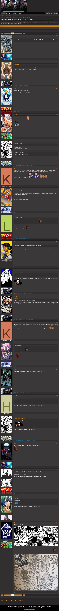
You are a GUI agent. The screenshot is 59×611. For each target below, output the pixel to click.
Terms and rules (46, 604)
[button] (10, 13)
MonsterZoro (7, 540)
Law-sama (7, 232)
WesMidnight (7, 79)
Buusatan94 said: (18, 243)
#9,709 (57, 241)
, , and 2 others (23, 138)
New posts (2, 15)
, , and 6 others (24, 185)
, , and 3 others (23, 85)
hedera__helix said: (18, 150)
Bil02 (7, 487)
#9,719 (57, 496)
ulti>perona (50, 22)
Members (20, 13)
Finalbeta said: (17, 64)
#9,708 (57, 215)
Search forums (7, 15)
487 (15, 33)
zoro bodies (5, 23)
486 (12, 33)
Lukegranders (7, 387)
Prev (2, 33)
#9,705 (57, 141)
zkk (1, 23)
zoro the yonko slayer (17, 23)
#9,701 (57, 35)
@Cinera (16, 399)
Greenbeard (7, 206)
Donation (8, 13)
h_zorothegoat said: (18, 143)
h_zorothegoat (7, 360)
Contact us (40, 604)
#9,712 (57, 322)
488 (17, 33)
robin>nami (41, 22)
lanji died (24, 22)
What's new (14, 13)
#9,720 (57, 522)
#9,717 (57, 443)
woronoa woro (55, 22)
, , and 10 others (24, 111)
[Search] (55, 13)
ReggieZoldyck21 (7, 313)
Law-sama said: (17, 345)
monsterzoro (29, 22)
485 (10, 33)
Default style (3, 604)
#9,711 (57, 296)
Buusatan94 (7, 53)
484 (8, 33)
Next (24, 33)
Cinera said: (17, 298)
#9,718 (57, 469)
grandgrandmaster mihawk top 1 (6, 22)
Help (56, 604)
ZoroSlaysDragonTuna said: (19, 418)
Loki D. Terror (7, 132)
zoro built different (10, 23)
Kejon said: (17, 498)
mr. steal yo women (35, 22)
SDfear (7, 461)
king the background (19, 22)
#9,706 (57, 168)
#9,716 (57, 416)
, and (22, 238)
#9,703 (57, 88)
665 (21, 33)
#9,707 (57, 188)
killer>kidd (13, 22)
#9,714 (57, 369)
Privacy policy (51, 604)
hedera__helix (7, 106)
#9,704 (57, 114)
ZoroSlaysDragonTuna (7, 287)
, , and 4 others (23, 392)
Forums (3, 13)
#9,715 (57, 395)
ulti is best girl (46, 22)
